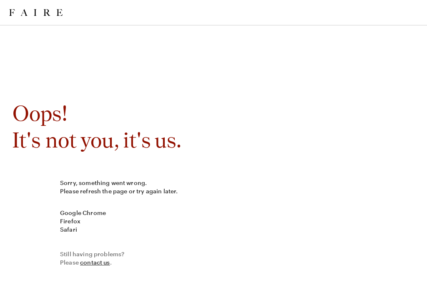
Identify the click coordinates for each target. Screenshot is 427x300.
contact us (95, 262)
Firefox (70, 221)
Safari (68, 229)
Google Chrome (83, 212)
